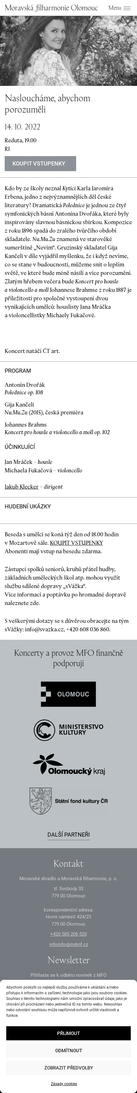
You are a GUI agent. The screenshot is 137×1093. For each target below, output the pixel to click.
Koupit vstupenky (38, 163)
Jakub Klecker (22, 486)
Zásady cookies (64, 1084)
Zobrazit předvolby (68, 1068)
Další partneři (68, 834)
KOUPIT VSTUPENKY (76, 542)
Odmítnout (68, 1051)
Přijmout (68, 1033)
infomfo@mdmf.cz (68, 944)
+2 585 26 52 (68, 934)
